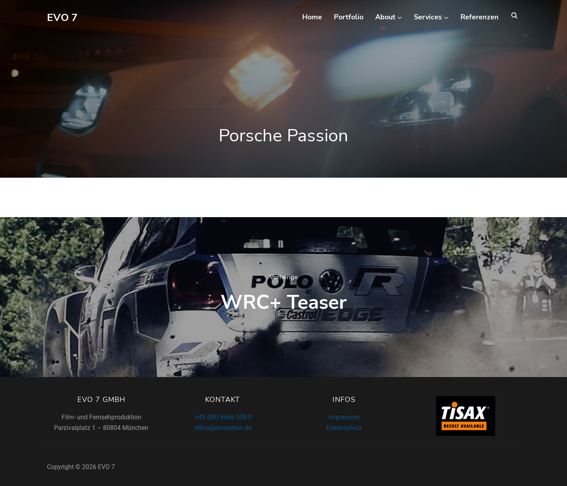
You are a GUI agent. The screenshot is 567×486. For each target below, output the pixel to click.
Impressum (344, 417)
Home (312, 17)
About (385, 17)
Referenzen (479, 17)
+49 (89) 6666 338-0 (222, 417)
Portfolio (348, 17)
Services (428, 17)
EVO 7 (62, 17)
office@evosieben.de (222, 428)
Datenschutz (344, 428)
